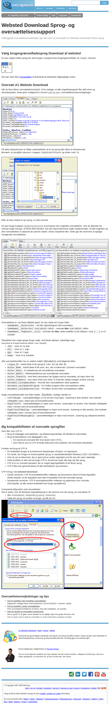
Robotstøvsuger (66, 699)
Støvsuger (77, 699)
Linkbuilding (32, 702)
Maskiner (86, 699)
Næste (52, 631)
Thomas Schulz (53, 649)
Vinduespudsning (51, 699)
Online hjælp (42, 15)
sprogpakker (26, 77)
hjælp (39, 631)
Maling (26, 699)
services (56, 688)
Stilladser (39, 699)
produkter (47, 688)
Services (72, 8)
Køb (53, 15)
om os (32, 688)
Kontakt (49, 8)
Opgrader (63, 15)
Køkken (94, 699)
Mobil (10, 702)
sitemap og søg (67, 688)
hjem (27, 688)
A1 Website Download (18, 15)
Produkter (60, 8)
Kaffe (101, 699)
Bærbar (17, 702)
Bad (5, 702)
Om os (39, 8)
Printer (23, 702)
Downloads (76, 15)
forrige (45, 631)
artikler (94, 688)
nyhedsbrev (85, 688)
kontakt (39, 688)
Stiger (32, 699)
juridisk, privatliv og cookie (50, 694)
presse (76, 688)
